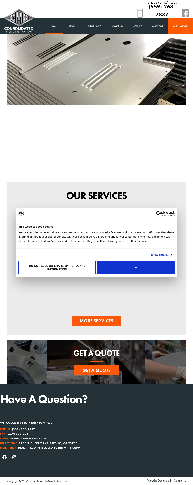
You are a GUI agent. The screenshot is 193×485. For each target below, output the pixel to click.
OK (136, 267)
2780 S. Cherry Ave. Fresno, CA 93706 (48, 443)
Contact (157, 26)
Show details (159, 254)
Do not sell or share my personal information (57, 267)
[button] (96, 321)
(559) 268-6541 (18, 434)
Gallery (137, 26)
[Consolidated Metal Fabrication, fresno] (144, 442)
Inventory (94, 26)
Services (73, 26)
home (54, 26)
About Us (117, 26)
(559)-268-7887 (23, 429)
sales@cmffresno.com (28, 438)
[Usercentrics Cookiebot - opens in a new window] (159, 213)
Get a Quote (180, 26)
